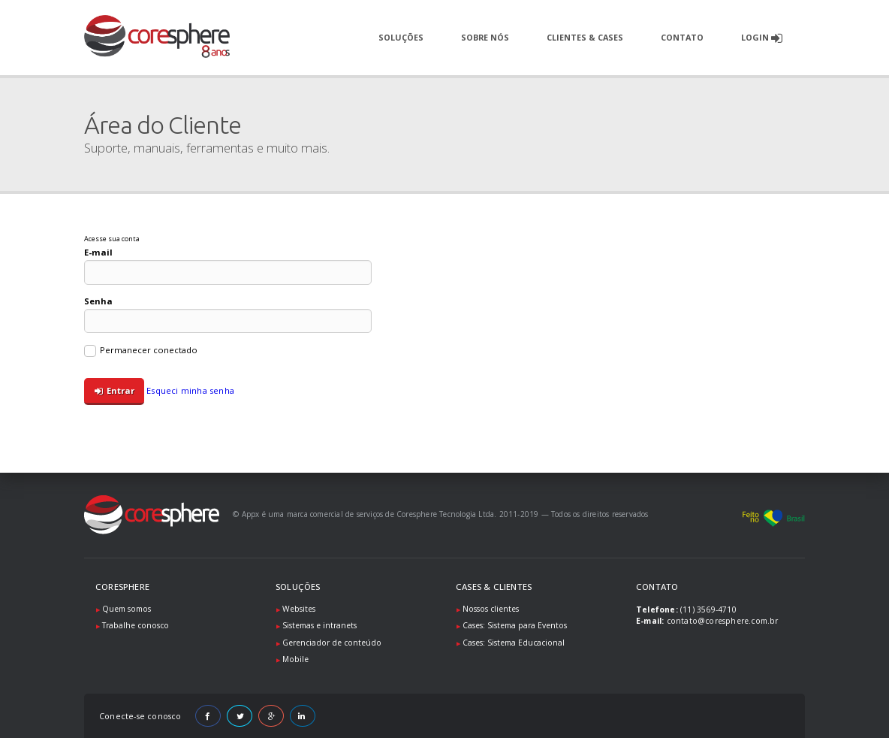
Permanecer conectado (140, 351)
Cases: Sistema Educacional (514, 642)
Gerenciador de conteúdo (331, 642)
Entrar (114, 391)
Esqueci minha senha (190, 390)
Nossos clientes (491, 608)
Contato (682, 37)
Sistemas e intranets (319, 625)
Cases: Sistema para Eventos (515, 625)
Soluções (400, 37)
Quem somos (126, 608)
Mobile (295, 659)
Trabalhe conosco (135, 625)
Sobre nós (485, 37)
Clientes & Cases (585, 37)
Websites (298, 608)
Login (761, 38)
